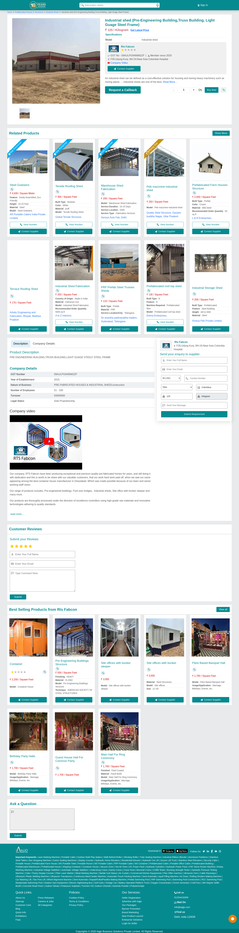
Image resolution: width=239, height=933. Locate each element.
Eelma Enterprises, (157, 314)
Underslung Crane (98, 869)
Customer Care (23, 904)
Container (16, 662)
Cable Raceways (208, 872)
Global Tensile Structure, (68, 216)
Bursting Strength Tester (178, 869)
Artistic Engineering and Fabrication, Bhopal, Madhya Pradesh (25, 315)
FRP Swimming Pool (161, 878)
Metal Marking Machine (86, 872)
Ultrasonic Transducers (61, 875)
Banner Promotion (131, 907)
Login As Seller (129, 922)
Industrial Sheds (52, 11)
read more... (16, 513)
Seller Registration (131, 896)
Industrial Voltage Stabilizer (47, 869)
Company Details (44, 342)
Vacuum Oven (107, 865)
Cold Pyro (195, 881)
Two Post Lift (39, 878)
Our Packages (129, 904)
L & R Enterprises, (202, 217)
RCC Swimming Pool (211, 878)
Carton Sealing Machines (65, 859)
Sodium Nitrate (52, 885)
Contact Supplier (125, 67)
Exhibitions (21, 915)
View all (223, 608)
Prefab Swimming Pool (139, 878)
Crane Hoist (129, 869)
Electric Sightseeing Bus (80, 881)
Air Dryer (184, 875)
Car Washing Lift (23, 878)
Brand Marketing (130, 911)
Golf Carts (99, 881)
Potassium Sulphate (70, 885)
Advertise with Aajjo (132, 900)
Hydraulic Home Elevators (107, 859)
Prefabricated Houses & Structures (29, 11)
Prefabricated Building (202, 862)
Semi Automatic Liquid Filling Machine (160, 875)
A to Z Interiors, (63, 314)
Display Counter (85, 859)
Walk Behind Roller (113, 856)
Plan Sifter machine (172, 872)
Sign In (203, 4)
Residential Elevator (131, 859)
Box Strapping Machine (40, 859)
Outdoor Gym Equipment (56, 881)
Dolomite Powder (120, 885)
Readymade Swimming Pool (29, 881)
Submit (18, 596)
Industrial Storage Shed (207, 286)
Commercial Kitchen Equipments (146, 872)
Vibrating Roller (131, 856)
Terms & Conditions (79, 900)
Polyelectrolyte (137, 885)
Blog (18, 907)
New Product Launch (132, 915)
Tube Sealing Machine (150, 856)
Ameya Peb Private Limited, (207, 319)
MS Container (141, 862)
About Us (20, 896)
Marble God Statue (108, 872)
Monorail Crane (143, 869)
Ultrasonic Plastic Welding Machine (32, 875)
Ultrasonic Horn (191, 872)
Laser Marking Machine (48, 856)
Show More (221, 132)
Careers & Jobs (46, 900)
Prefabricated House (51, 865)
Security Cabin (211, 859)
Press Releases (46, 896)
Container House (90, 865)
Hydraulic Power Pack (176, 865)
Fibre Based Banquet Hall (208, 661)
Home (9, 11)
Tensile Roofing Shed (69, 185)
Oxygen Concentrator (161, 881)
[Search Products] (81, 4)
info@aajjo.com (182, 906)
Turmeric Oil (87, 885)
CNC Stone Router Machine (202, 865)
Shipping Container (72, 865)
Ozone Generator (181, 881)
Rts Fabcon (127, 45)
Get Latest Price (139, 29)
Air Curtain (124, 872)
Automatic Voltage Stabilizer (75, 869)
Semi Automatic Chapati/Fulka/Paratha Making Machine (99, 878)
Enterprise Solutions (132, 918)
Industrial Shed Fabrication (72, 285)
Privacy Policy (76, 904)
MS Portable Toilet (67, 862)
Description (20, 342)
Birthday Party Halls (22, 755)
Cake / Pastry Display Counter (39, 872)
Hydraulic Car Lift (150, 859)
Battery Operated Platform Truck (133, 881)
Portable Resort (85, 862)
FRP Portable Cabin (123, 862)
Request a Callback (123, 89)
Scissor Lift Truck (168, 859)
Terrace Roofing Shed (24, 287)
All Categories (45, 904)
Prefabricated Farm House (44, 862)
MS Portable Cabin (103, 862)
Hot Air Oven (121, 865)
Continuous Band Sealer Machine (90, 875)
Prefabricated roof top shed (164, 285)
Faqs (18, 918)
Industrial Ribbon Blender (175, 856)
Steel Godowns (19, 183)
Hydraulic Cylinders (155, 865)
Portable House (23, 862)
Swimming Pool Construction (186, 878)
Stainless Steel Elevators (190, 859)
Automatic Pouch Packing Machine (124, 875)
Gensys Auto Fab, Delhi (114, 216)
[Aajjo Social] (204, 850)
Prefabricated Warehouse (28, 865)
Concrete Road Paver (33, 885)
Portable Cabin (68, 856)
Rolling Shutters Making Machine (205, 875)
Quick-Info (21, 911)
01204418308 (181, 896)
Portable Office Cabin (180, 862)
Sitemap (20, 900)
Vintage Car (111, 881)
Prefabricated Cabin (159, 862)
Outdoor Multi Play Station (89, 856)
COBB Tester (159, 869)
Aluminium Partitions (198, 856)
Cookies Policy (76, 896)
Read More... (170, 81)
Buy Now (211, 88)
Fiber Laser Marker (65, 872)
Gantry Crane (115, 869)
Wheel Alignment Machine (59, 878)
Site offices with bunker (161, 661)
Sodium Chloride (103, 885)
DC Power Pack (136, 865)
